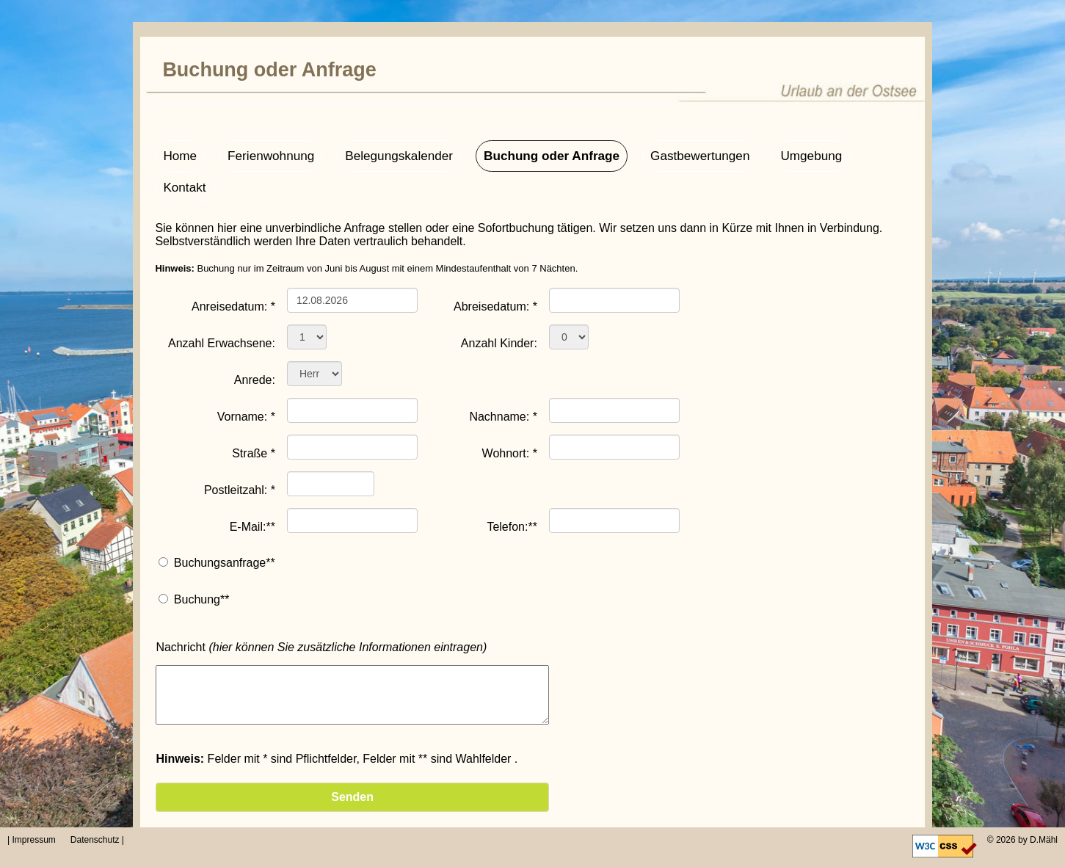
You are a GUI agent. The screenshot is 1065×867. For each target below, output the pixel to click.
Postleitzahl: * (239, 456)
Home (179, 154)
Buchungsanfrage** (224, 529)
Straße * (253, 420)
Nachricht (321, 613)
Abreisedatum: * (495, 273)
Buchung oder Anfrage (531, 154)
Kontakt (858, 154)
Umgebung (778, 154)
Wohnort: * (509, 420)
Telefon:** (512, 493)
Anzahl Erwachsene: (221, 310)
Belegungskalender (387, 154)
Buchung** (202, 565)
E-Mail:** (252, 493)
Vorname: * (246, 383)
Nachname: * (503, 383)
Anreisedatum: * (233, 273)
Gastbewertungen (672, 154)
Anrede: (254, 346)
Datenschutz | (95, 840)
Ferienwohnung (265, 154)
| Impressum (36, 840)
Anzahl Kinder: (499, 310)
